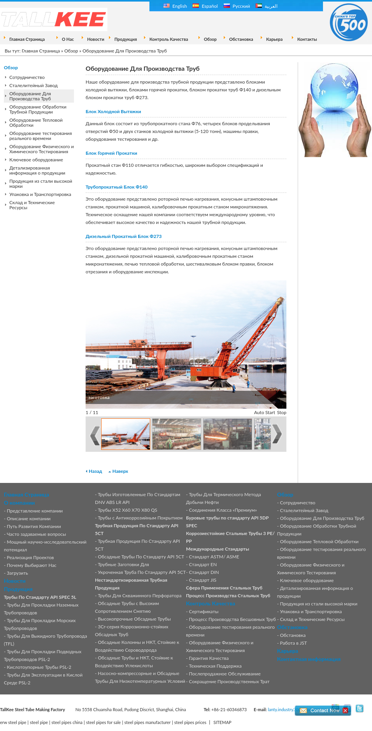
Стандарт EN (203, 564)
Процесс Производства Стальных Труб (228, 595)
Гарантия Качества (209, 658)
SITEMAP (223, 722)
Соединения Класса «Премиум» (223, 510)
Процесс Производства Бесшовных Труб (232, 619)
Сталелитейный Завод (33, 85)
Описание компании (29, 518)
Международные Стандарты (217, 549)
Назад (95, 471)
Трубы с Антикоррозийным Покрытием (140, 518)
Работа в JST (293, 643)
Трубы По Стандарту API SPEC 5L (40, 597)
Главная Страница (27, 39)
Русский (237, 6)
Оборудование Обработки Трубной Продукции (38, 109)
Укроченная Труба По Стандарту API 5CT (142, 572)
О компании (19, 502)
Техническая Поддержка (215, 666)
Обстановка (241, 39)
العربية (266, 6)
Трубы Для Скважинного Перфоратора (140, 595)
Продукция (125, 39)
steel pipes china (66, 722)
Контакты (307, 39)
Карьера (274, 39)
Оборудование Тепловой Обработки (36, 122)
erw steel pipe (13, 722)
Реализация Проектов (30, 557)
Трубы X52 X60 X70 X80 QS (128, 510)
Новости (95, 39)
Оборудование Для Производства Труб (30, 96)
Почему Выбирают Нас (32, 565)
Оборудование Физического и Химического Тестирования (41, 148)
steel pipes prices (190, 722)
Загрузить (17, 573)
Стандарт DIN (204, 572)
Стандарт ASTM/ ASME (214, 557)
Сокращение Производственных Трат (229, 681)
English (175, 6)
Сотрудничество (27, 77)
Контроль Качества (168, 39)
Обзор (210, 39)
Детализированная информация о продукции (37, 170)
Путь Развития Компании (34, 526)
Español (205, 6)
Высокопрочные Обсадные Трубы (134, 619)
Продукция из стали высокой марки (40, 183)
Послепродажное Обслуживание (225, 674)
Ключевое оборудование (36, 160)
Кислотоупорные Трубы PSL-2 (39, 667)
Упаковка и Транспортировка (40, 194)
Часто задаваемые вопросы (36, 534)
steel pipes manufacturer (148, 722)
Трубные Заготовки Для (123, 564)
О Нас (68, 39)
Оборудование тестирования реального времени (40, 135)
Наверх (120, 471)
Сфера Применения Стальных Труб (224, 588)
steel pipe (39, 722)
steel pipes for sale (103, 722)
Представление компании (35, 511)
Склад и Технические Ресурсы (32, 204)
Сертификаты (204, 611)
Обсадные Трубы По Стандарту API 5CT (141, 557)
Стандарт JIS (203, 580)
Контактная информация (308, 659)
